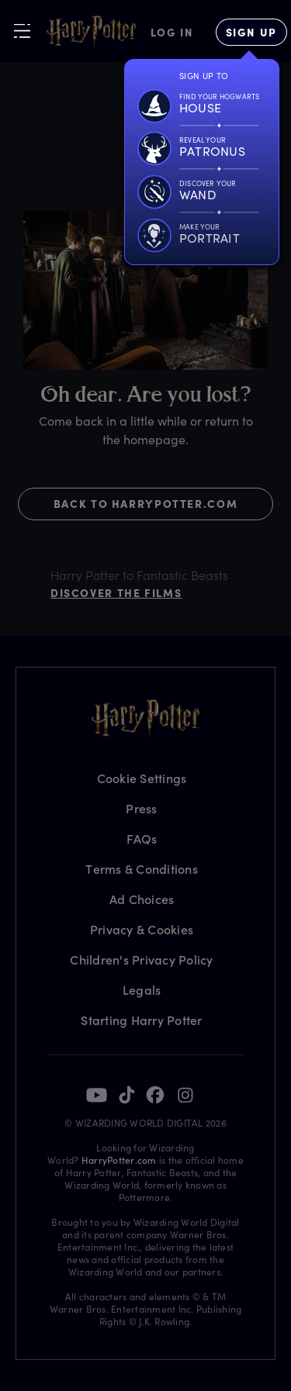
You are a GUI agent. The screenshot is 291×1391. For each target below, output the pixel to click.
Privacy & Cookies (141, 929)
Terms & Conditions (141, 869)
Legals (142, 990)
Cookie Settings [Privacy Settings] (142, 778)
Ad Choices (142, 899)
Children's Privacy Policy (141, 959)
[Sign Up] (251, 32)
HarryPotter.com (119, 1160)
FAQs (142, 838)
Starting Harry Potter (141, 1020)
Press (141, 808)
